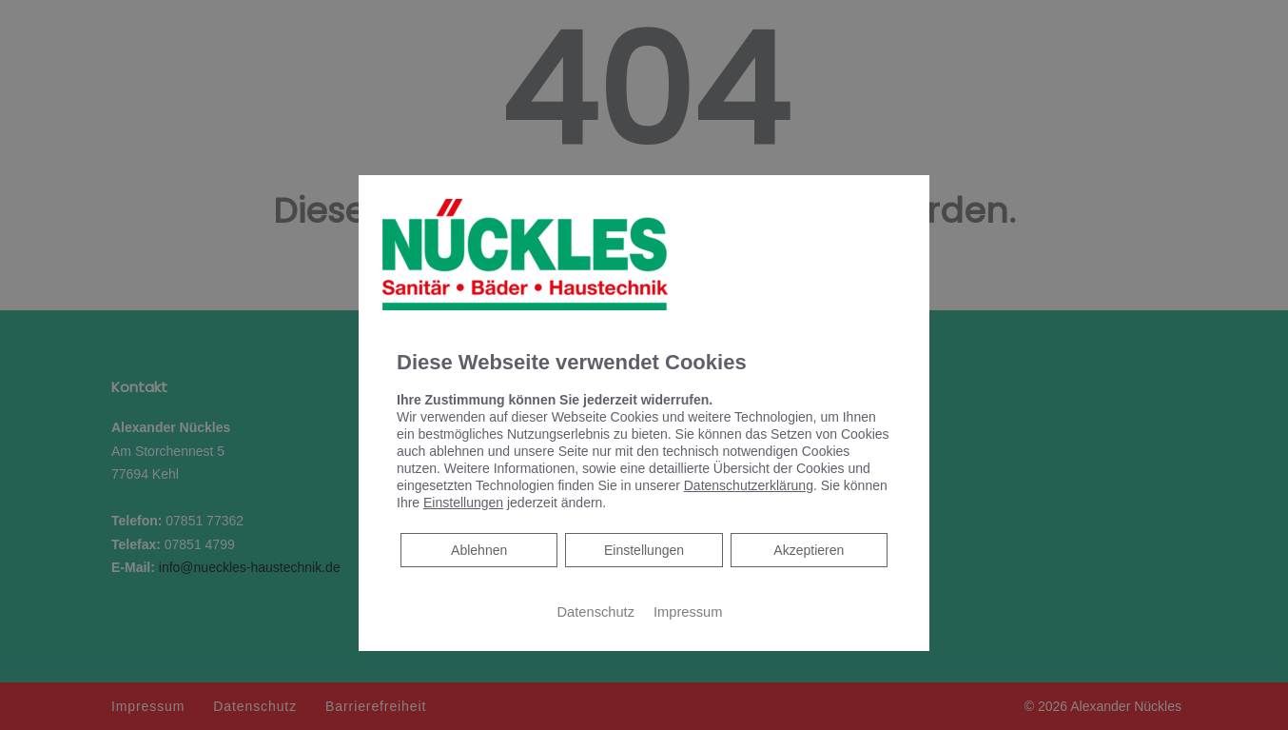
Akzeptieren (808, 550)
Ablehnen (478, 549)
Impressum (688, 612)
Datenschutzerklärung (748, 485)
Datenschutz (595, 612)
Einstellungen (644, 550)
